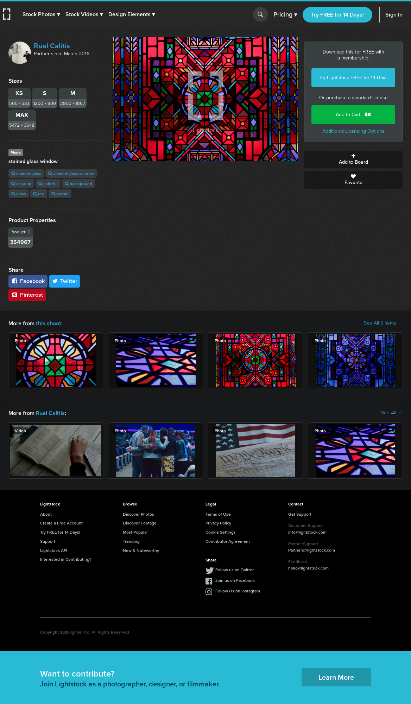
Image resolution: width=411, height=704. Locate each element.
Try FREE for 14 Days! (337, 15)
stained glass (26, 173)
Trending (131, 540)
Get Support (299, 513)
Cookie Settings (221, 531)
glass (18, 194)
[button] (41, 14)
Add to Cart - (353, 114)
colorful (48, 184)
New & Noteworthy (141, 550)
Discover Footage (140, 522)
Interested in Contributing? (65, 558)
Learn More (336, 676)
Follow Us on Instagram (237, 590)
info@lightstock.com (307, 531)
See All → (392, 412)
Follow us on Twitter (234, 569)
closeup (21, 184)
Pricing (285, 15)
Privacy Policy (218, 522)
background (78, 184)
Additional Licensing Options (353, 131)
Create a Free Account (61, 522)
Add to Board (353, 159)
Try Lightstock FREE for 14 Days (353, 77)
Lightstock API (53, 550)
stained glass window (71, 173)
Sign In (394, 15)
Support (47, 540)
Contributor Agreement (228, 540)
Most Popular (135, 531)
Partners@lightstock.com (311, 549)
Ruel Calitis (52, 45)
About (46, 513)
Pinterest (27, 295)
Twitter (65, 281)
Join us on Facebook (235, 580)
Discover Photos (138, 513)
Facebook (28, 281)
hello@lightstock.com (308, 567)
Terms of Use (218, 513)
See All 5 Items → (383, 323)
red (38, 194)
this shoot (48, 323)
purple (60, 194)
